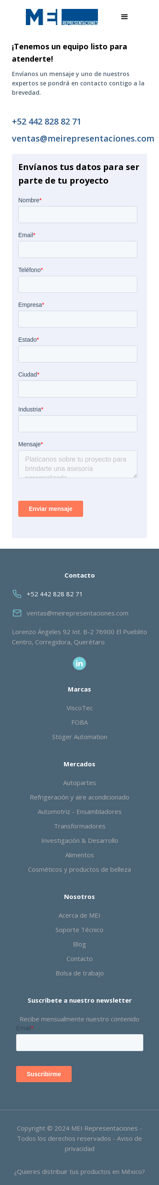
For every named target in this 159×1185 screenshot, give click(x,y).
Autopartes (79, 782)
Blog (79, 944)
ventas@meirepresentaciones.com (79, 138)
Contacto (80, 958)
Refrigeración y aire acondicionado (79, 797)
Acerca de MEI (79, 915)
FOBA (79, 722)
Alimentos (79, 854)
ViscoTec (80, 707)
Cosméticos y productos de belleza (79, 869)
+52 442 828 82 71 (46, 121)
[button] (124, 17)
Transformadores (80, 826)
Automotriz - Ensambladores (80, 811)
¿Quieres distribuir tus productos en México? (79, 1171)
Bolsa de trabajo (80, 973)
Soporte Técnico (79, 929)
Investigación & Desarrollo (79, 840)
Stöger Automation (79, 736)
